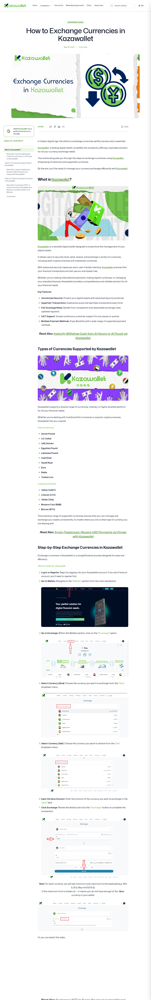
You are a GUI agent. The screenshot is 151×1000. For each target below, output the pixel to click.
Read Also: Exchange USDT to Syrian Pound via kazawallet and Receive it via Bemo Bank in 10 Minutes (19, 188)
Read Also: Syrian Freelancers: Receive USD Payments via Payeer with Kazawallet (18, 171)
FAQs (89, 5)
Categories (45, 5)
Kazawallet (43, 147)
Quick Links (98, 5)
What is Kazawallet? (13, 150)
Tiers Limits (58, 5)
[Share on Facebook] (55, 127)
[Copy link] (63, 127)
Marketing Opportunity (75, 5)
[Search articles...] (121, 5)
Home (35, 5)
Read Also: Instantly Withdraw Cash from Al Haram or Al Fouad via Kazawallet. (19, 156)
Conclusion (11, 196)
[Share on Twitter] (50, 127)
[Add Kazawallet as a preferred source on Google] (19, 131)
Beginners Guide (75, 22)
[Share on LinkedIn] (59, 127)
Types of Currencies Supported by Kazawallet (18, 164)
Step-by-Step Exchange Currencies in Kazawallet (19, 179)
